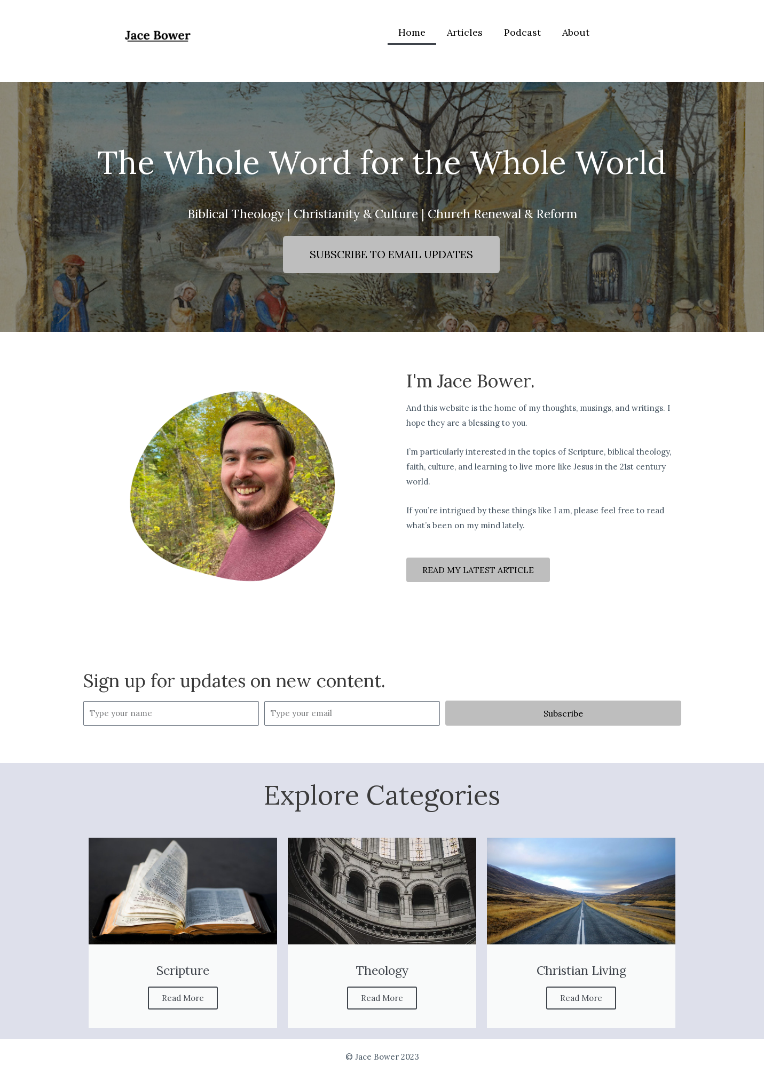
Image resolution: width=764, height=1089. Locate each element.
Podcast (522, 32)
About (575, 32)
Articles (465, 32)
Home (412, 32)
